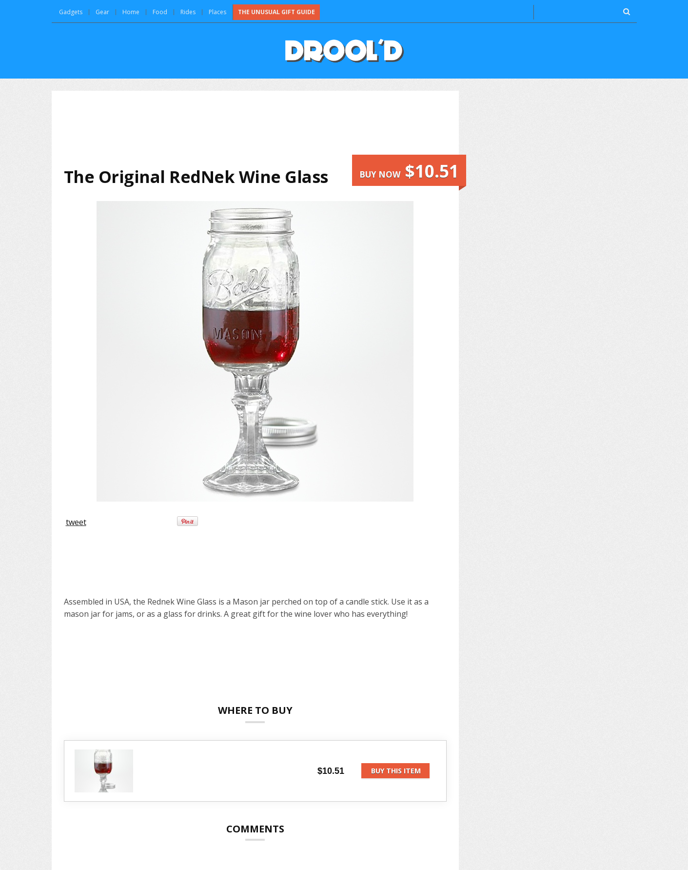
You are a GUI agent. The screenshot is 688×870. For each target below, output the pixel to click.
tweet (76, 522)
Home (130, 12)
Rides (188, 12)
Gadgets (70, 12)
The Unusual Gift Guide (276, 12)
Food (160, 12)
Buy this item (396, 770)
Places (217, 12)
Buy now (409, 171)
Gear (102, 12)
